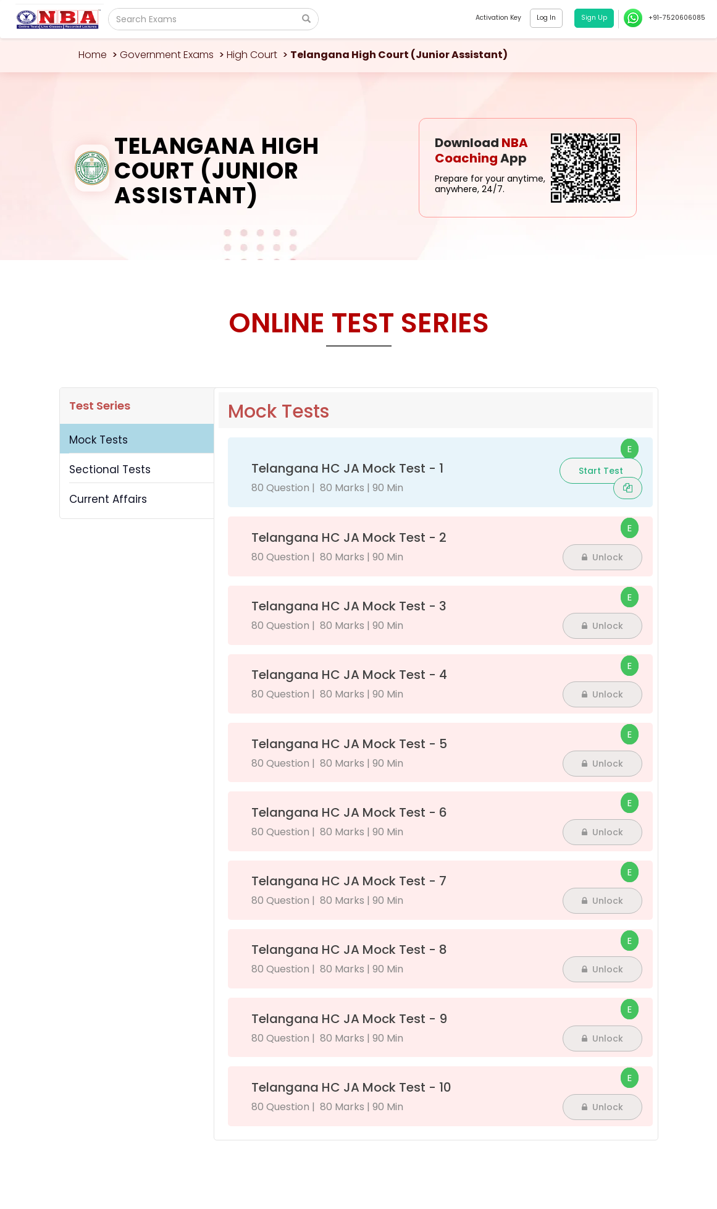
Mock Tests (98, 439)
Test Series (99, 405)
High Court (252, 55)
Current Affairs (108, 499)
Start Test (601, 471)
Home (92, 55)
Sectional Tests (110, 469)
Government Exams (167, 55)
